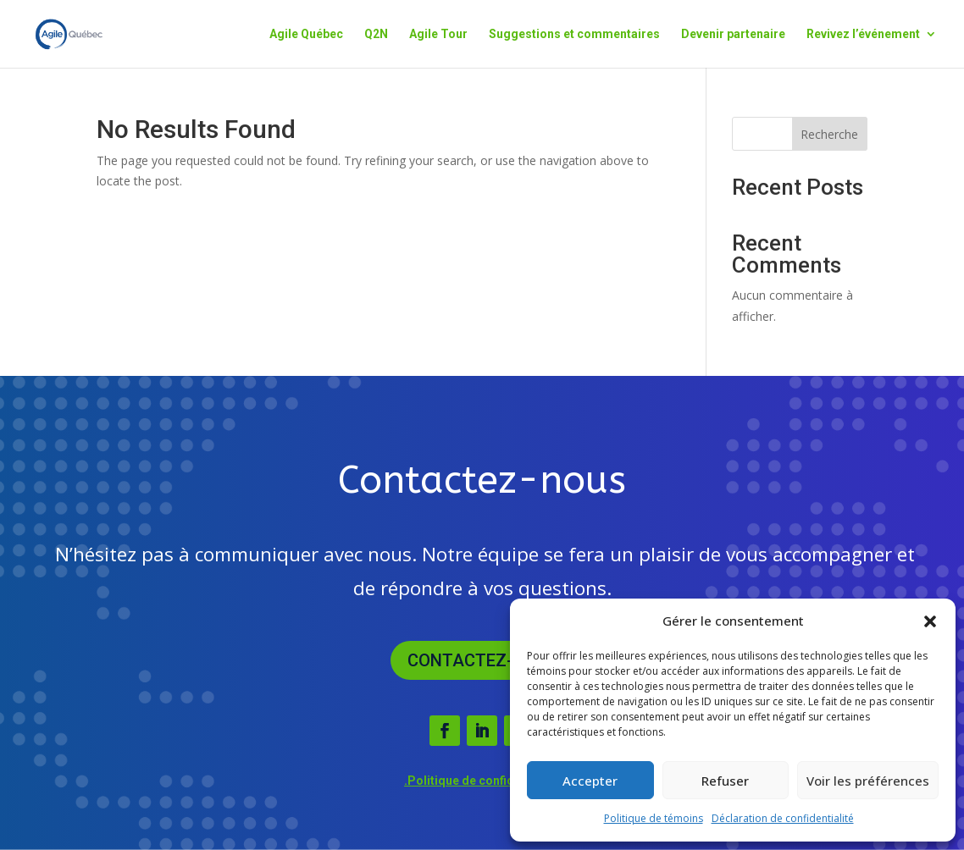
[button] (930, 621)
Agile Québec (306, 34)
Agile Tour (438, 34)
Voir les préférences (867, 780)
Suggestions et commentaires (574, 34)
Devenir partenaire (733, 34)
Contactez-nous (482, 660)
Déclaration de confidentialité (783, 818)
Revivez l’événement (863, 34)
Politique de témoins (653, 818)
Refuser (725, 780)
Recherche (829, 134)
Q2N (376, 34)
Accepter (590, 780)
